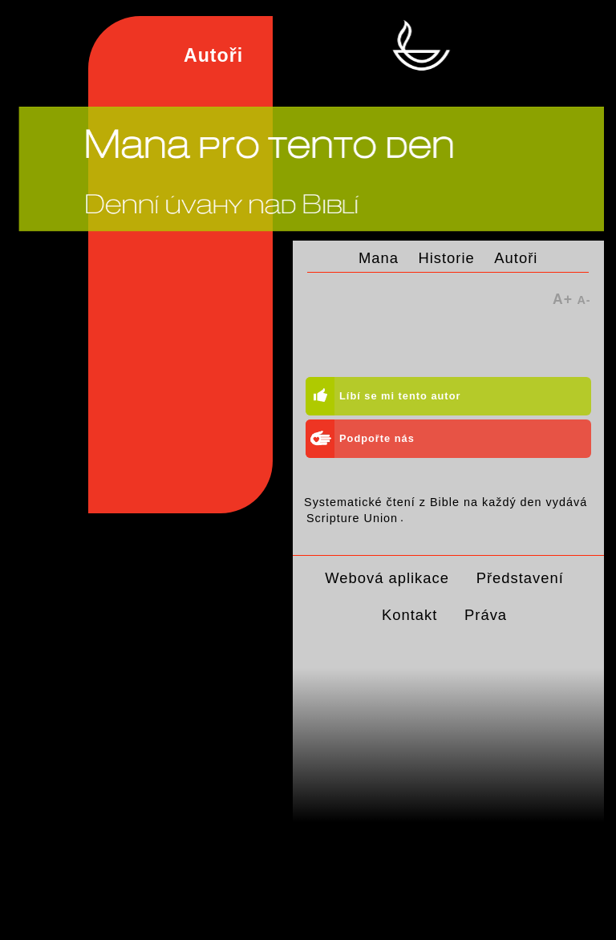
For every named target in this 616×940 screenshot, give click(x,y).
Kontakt (409, 614)
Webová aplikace (387, 577)
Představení (520, 577)
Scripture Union (352, 517)
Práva (485, 614)
